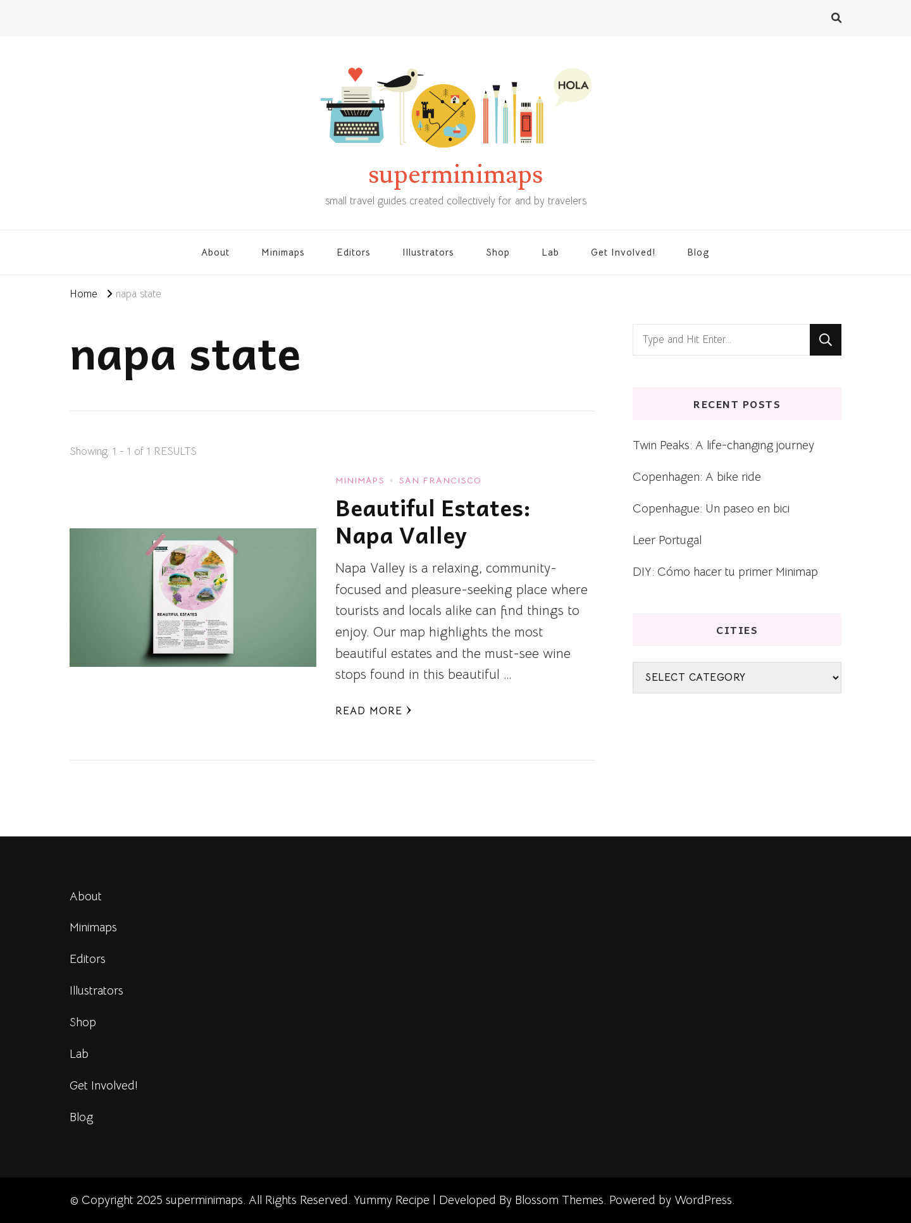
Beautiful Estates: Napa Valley (433, 521)
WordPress (703, 1200)
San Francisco (440, 480)
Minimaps (283, 252)
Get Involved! (623, 252)
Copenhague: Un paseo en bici (711, 508)
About (215, 252)
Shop (498, 252)
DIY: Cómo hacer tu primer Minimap (725, 571)
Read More (373, 710)
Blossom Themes (559, 1200)
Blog (698, 252)
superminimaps (455, 175)
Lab (550, 252)
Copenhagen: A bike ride (697, 476)
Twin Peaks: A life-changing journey (723, 445)
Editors (354, 252)
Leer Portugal (667, 540)
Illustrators (428, 252)
